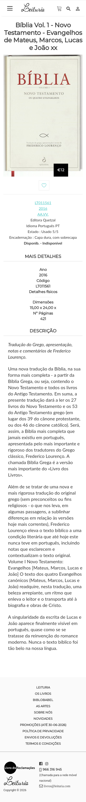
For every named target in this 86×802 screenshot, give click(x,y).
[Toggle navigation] (10, 8)
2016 (43, 208)
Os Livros (43, 693)
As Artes (43, 706)
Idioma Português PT (43, 225)
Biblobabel (43, 700)
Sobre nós (43, 712)
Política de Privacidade (43, 731)
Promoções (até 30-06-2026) (43, 725)
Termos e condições (43, 743)
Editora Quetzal (43, 220)
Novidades (43, 718)
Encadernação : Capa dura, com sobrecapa (43, 237)
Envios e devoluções (43, 737)
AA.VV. (43, 214)
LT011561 (43, 202)
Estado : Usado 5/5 (43, 231)
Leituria (43, 687)
